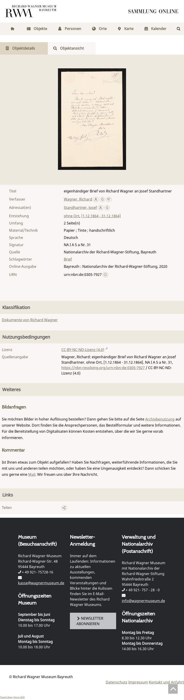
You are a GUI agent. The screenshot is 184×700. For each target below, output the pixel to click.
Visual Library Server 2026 (12, 697)
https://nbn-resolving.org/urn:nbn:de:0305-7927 (103, 367)
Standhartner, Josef (80, 207)
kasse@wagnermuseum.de (41, 582)
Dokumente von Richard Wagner (30, 319)
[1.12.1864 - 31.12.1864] (101, 215)
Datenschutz (116, 682)
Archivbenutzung (160, 419)
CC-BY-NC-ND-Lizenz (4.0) (82, 349)
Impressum (138, 682)
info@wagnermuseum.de (143, 600)
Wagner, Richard (78, 199)
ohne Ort (71, 215)
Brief (68, 259)
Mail (31, 474)
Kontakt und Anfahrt (166, 682)
